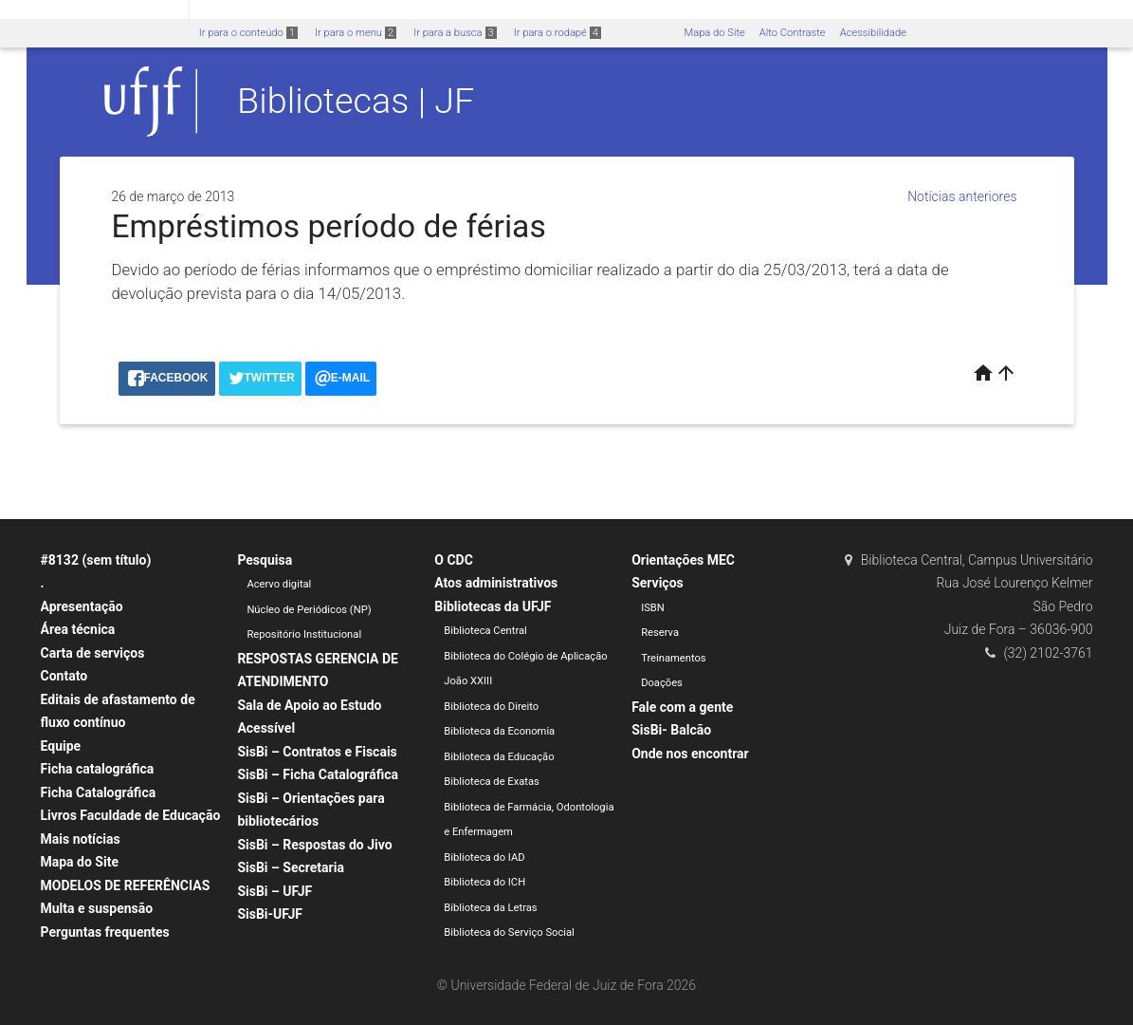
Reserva (660, 632)
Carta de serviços (93, 653)
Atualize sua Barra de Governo (290, 11)
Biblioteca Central (485, 630)
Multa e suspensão (97, 908)
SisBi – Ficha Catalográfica (317, 774)
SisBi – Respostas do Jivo (314, 844)
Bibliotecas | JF (355, 100)
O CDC (453, 560)
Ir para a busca (455, 33)
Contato (64, 675)
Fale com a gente (682, 707)
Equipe (61, 746)
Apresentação (82, 606)
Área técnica (78, 629)
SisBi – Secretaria (290, 867)
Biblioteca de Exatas (491, 781)
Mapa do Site (714, 33)
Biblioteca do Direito (491, 706)
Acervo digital (279, 584)
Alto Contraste (792, 33)
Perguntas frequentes (105, 932)
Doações (662, 683)
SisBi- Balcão (671, 729)
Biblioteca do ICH (484, 882)
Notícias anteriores (961, 196)
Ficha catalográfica (98, 768)
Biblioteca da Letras (490, 908)
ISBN (653, 608)
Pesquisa (264, 560)
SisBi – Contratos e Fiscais (316, 751)
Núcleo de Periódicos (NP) (309, 610)
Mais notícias (80, 839)
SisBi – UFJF (274, 891)
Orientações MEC (683, 560)
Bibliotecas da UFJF (492, 606)
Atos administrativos (495, 582)
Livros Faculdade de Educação (131, 815)
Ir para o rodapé (557, 33)
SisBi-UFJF (269, 914)
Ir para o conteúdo (248, 33)
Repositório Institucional (304, 634)
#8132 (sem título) (96, 560)
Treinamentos (673, 658)
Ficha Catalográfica (98, 792)
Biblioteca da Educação (499, 757)
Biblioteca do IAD (484, 857)
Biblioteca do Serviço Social (509, 932)
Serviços (657, 582)
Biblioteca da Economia (499, 731)
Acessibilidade (873, 33)
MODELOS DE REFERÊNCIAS (125, 885)
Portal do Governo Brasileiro (94, 11)
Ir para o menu (355, 33)
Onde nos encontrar (690, 753)
